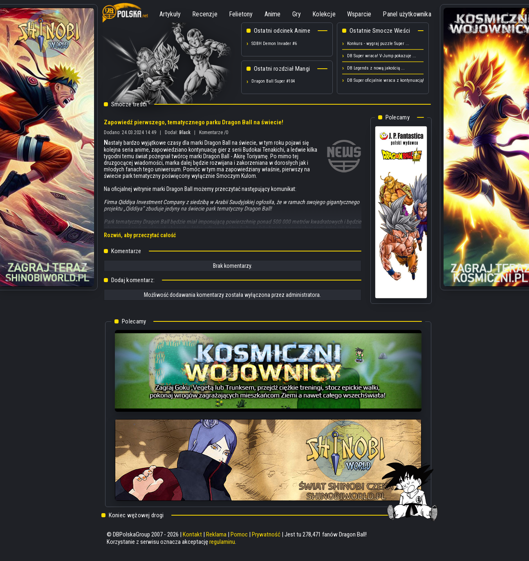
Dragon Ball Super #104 (273, 81)
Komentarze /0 (213, 132)
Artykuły (170, 14)
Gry (296, 14)
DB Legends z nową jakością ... (376, 68)
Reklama (216, 534)
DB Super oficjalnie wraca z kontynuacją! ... (388, 80)
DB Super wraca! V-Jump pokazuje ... (381, 55)
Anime (272, 14)
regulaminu (222, 541)
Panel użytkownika (407, 14)
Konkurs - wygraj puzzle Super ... (378, 43)
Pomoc (239, 534)
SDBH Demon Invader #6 (274, 43)
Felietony (241, 14)
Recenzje (204, 14)
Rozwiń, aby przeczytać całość (140, 235)
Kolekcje (324, 14)
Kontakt (192, 534)
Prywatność (266, 534)
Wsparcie (359, 14)
